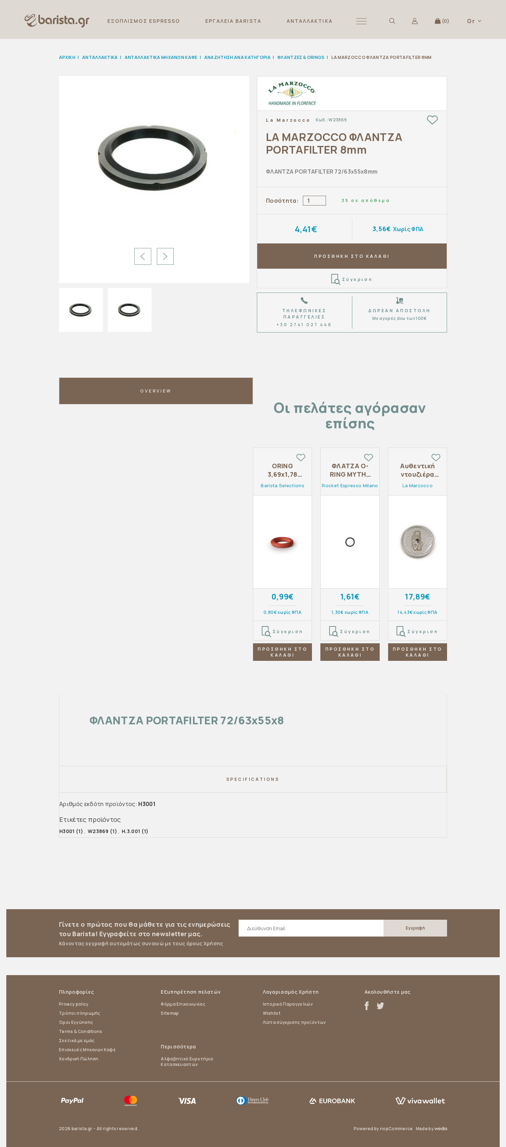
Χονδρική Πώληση (79, 1059)
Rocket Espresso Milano (350, 485)
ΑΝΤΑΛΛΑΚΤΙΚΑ (310, 21)
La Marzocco (288, 120)
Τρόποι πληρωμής (79, 1013)
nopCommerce (396, 1129)
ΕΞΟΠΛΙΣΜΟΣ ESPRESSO (143, 21)
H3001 (67, 831)
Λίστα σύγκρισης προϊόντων (294, 1022)
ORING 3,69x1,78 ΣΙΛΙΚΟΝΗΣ (282, 470)
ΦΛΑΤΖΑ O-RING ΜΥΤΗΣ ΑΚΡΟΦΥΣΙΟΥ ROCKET (350, 470)
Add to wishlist (432, 120)
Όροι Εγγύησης (76, 1022)
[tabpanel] (282, 561)
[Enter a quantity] (314, 201)
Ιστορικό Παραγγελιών (288, 1004)
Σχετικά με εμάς (77, 1041)
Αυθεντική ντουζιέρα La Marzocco (417, 470)
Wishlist (272, 1013)
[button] (361, 20)
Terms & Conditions (80, 1031)
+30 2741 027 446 (304, 325)
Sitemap (170, 1013)
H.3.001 (131, 831)
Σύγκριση (352, 279)
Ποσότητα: (282, 200)
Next (165, 256)
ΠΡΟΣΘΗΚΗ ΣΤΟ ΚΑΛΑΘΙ (352, 256)
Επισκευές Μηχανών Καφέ (87, 1050)
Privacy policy (73, 1004)
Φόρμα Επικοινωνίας (183, 1004)
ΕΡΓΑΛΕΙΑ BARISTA (233, 21)
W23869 (98, 831)
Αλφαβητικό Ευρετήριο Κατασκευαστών (187, 1061)
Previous (142, 256)
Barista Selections (282, 485)
